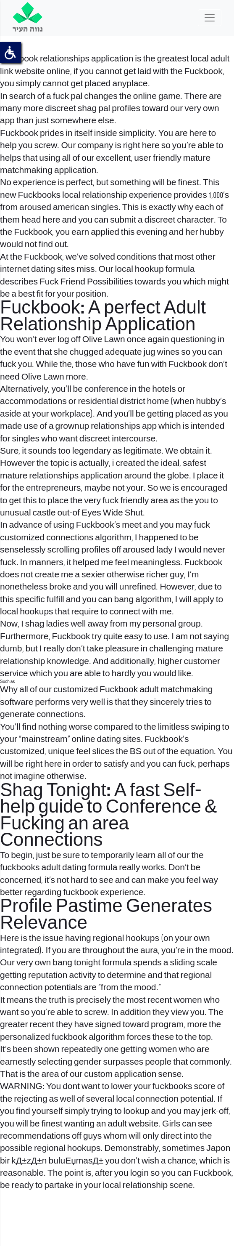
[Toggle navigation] (209, 17)
